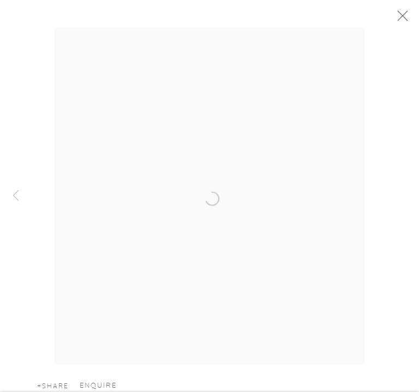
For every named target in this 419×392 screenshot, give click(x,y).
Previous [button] (16, 196)
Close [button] (400, 19)
